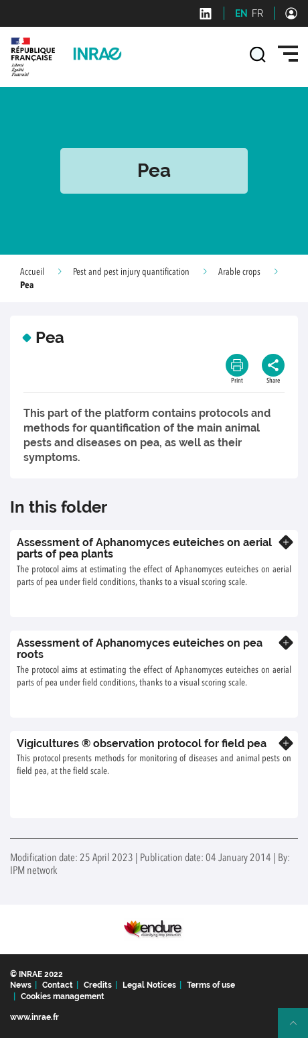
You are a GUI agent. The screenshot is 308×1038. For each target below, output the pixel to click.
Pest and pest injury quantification (131, 272)
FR (257, 13)
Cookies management (62, 996)
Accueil (32, 272)
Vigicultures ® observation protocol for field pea (141, 743)
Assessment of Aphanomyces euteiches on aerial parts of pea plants (144, 548)
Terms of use (211, 985)
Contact (57, 985)
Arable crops (239, 272)
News (20, 985)
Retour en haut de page (298, 1028)
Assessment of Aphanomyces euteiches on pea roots (139, 649)
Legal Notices (149, 985)
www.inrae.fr (34, 1017)
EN (241, 13)
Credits (98, 985)
